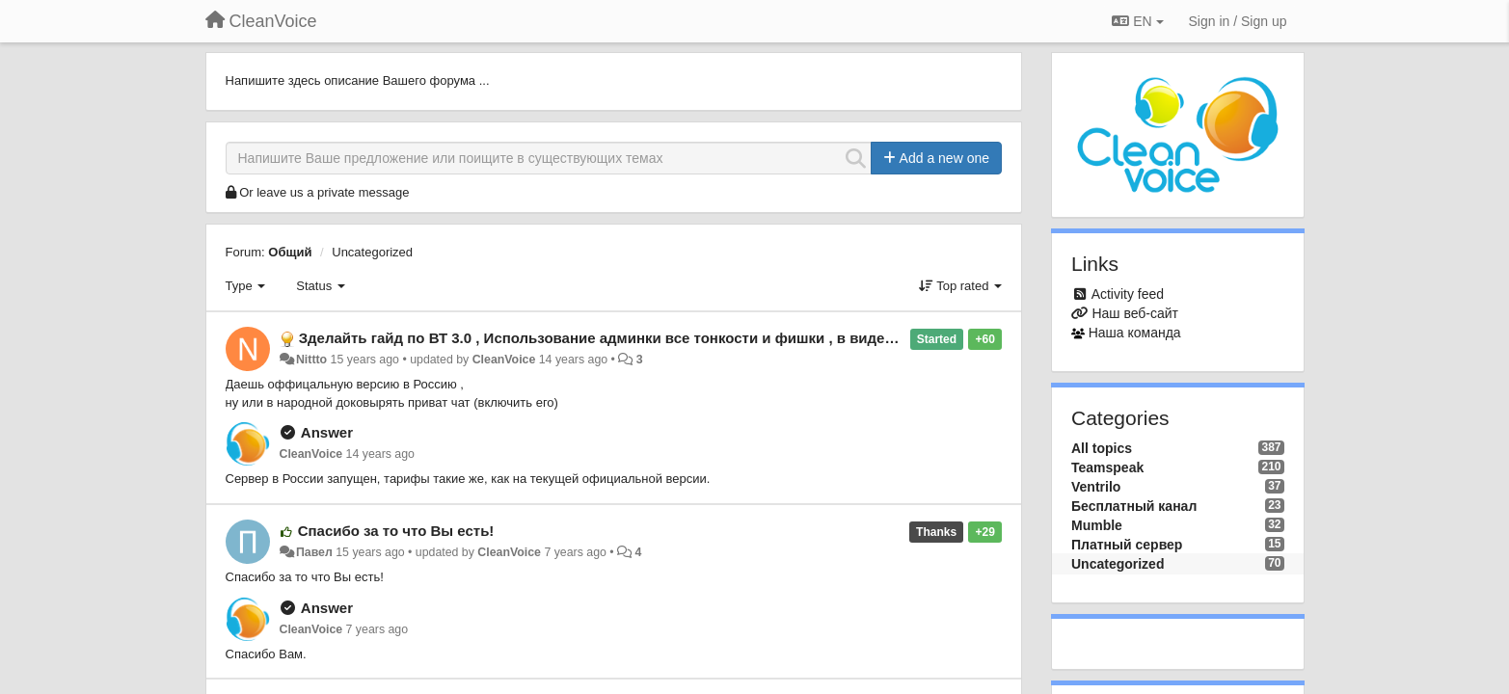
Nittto (311, 359)
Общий (289, 252)
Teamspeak (1107, 467)
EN (1137, 21)
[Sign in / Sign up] (1238, 21)
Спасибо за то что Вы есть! (396, 530)
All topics (1101, 448)
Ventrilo (1095, 486)
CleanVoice (504, 359)
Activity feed (1127, 294)
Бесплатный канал (1134, 506)
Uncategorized (372, 252)
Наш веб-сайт (1134, 313)
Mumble (1096, 525)
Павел (314, 552)
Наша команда (1135, 332)
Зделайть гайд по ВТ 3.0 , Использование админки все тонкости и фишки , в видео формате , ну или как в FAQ (696, 338)
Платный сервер (1126, 544)
